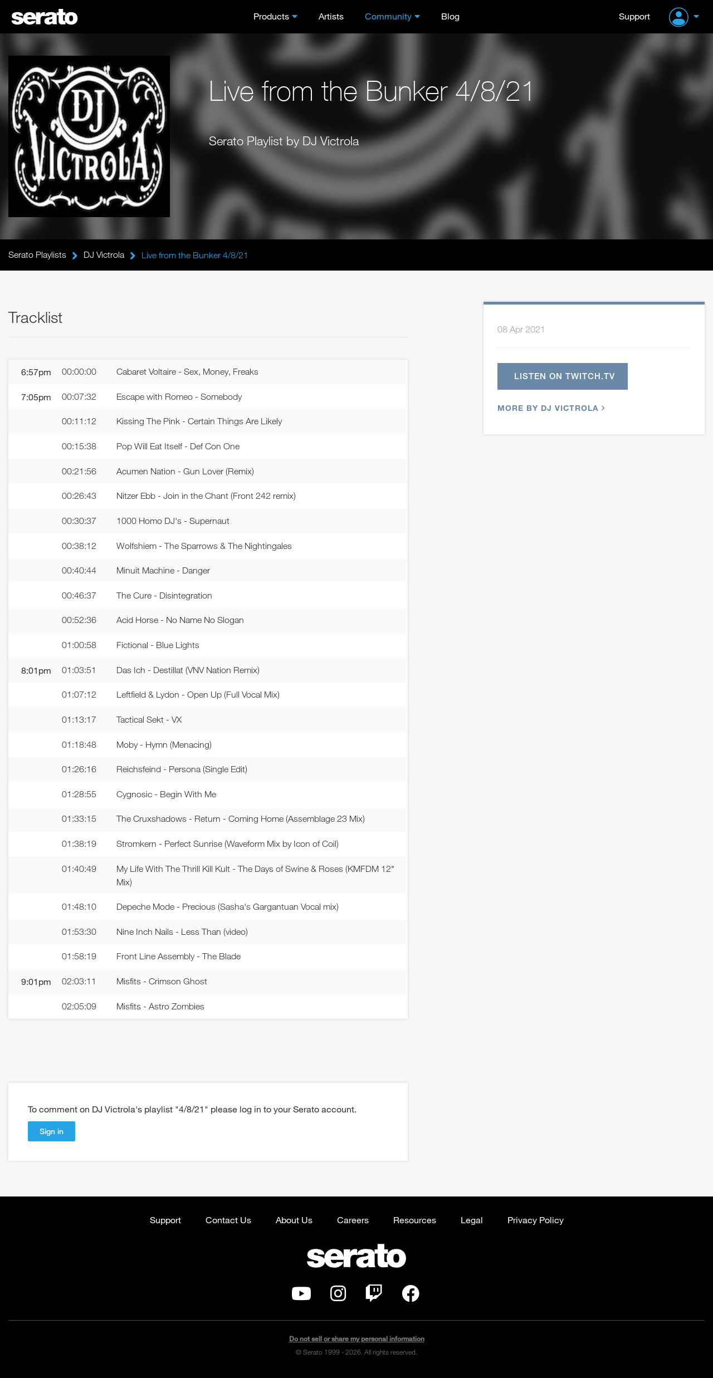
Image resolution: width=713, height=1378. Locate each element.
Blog (450, 16)
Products (271, 16)
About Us (294, 1222)
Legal (472, 1222)
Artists (331, 16)
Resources (414, 1222)
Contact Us (228, 1222)
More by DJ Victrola (549, 408)
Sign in (52, 1133)
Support (634, 16)
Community (388, 16)
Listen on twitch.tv (565, 376)
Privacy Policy (535, 1222)
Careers (353, 1222)
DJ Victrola (104, 255)
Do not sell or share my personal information (356, 1341)
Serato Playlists (37, 255)
